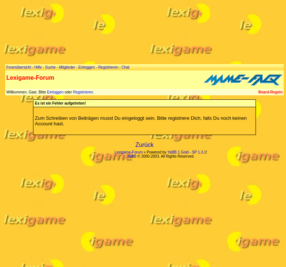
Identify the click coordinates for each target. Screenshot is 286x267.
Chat (125, 67)
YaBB (131, 156)
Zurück (145, 145)
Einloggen (55, 92)
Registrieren (83, 92)
